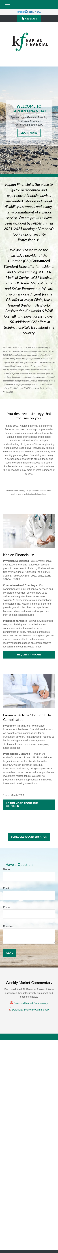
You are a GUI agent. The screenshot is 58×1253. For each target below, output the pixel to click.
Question (8, 926)
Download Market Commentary (30, 1003)
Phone (6, 907)
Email (6, 888)
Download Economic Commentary (30, 1009)
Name (6, 869)
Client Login (29, 18)
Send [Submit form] (9, 953)
